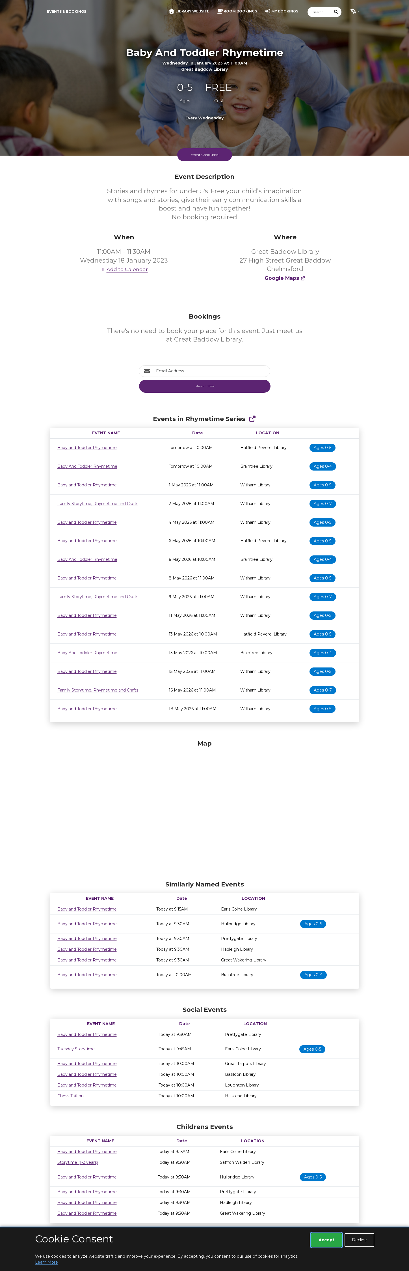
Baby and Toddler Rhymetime (87, 447)
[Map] (204, 809)
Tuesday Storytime (76, 1048)
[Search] (319, 12)
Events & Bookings (66, 11)
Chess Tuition (70, 1095)
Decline (359, 1239)
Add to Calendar (124, 269)
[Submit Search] (336, 12)
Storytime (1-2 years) (77, 1162)
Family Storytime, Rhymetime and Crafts (97, 503)
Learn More (46, 1262)
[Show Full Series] (252, 419)
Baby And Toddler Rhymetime (87, 466)
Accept (326, 1239)
